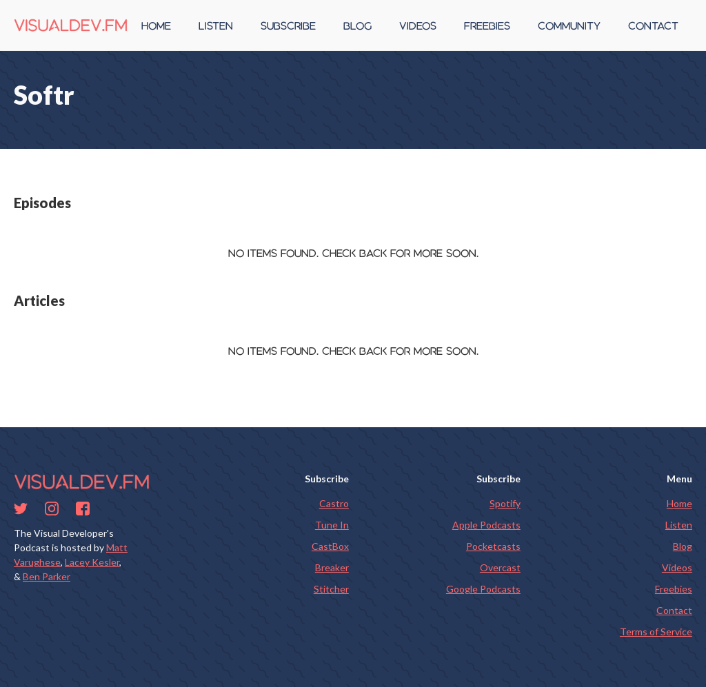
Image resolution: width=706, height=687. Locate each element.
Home (679, 503)
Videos (677, 567)
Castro (334, 503)
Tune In (332, 525)
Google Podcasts (483, 589)
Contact (674, 610)
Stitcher (331, 589)
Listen (678, 525)
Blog (682, 546)
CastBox (330, 546)
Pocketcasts (493, 546)
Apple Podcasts (486, 525)
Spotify (505, 503)
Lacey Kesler (92, 562)
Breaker (332, 567)
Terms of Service (656, 631)
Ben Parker (46, 576)
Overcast (500, 567)
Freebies (673, 589)
